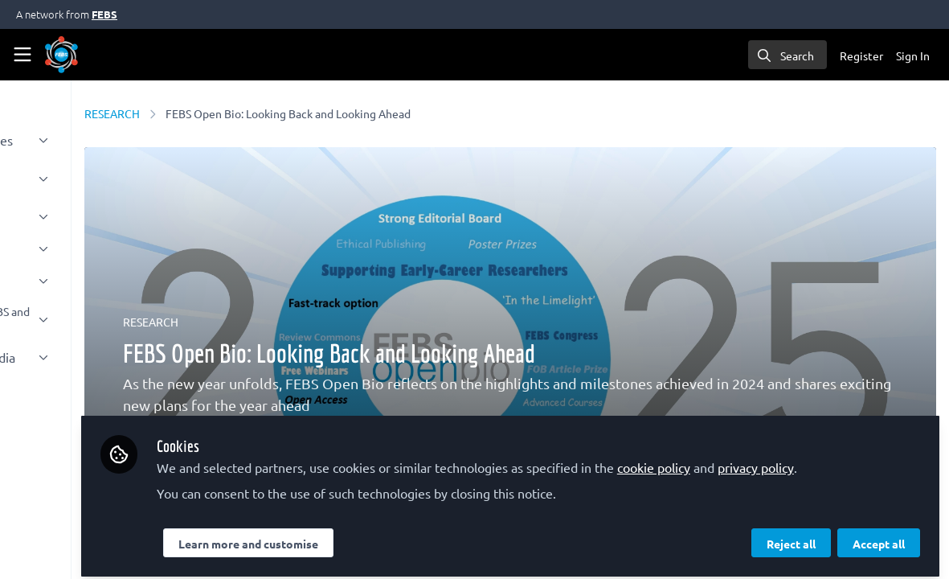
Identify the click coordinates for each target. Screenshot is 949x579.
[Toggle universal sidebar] (22, 54)
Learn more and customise (382, 536)
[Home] (61, 54)
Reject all (791, 536)
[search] (787, 54)
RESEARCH (246, 113)
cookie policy (787, 441)
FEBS (104, 14)
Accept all (879, 536)
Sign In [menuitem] (913, 55)
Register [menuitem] (861, 55)
